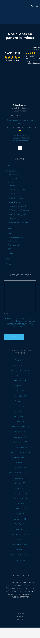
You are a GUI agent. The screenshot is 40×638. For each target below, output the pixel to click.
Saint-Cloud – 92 (20, 519)
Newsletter (12, 219)
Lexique (10, 253)
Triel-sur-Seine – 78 (20, 545)
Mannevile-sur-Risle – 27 (20, 457)
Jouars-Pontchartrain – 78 (20, 427)
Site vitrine (13, 186)
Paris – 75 (20, 488)
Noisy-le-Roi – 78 (20, 478)
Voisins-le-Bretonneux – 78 (20, 555)
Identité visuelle (13, 178)
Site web (11, 182)
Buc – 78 (20, 375)
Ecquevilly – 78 (20, 396)
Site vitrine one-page (17, 189)
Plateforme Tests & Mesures (18, 223)
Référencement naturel (17, 206)
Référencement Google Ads (19, 210)
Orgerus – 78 (20, 483)
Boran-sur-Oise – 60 (20, 365)
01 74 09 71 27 (24, 115)
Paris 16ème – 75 (20, 493)
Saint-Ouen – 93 (20, 529)
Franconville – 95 (20, 411)
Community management (17, 215)
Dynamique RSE (14, 245)
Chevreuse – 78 (20, 381)
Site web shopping (16, 198)
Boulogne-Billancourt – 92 (20, 370)
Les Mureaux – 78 (20, 442)
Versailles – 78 (20, 550)
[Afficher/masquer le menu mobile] (37, 6)
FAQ (9, 249)
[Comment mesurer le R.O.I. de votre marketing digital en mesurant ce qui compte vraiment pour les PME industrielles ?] (20, 281)
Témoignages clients (15, 237)
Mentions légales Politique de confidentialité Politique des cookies (20, 138)
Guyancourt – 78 (20, 422)
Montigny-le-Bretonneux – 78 (20, 473)
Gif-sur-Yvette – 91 (20, 416)
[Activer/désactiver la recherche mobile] (32, 6)
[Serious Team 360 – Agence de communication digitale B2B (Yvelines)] (20, 90)
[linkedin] (20, 148)
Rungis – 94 (20, 514)
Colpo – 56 (20, 391)
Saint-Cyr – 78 (20, 524)
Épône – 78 (20, 406)
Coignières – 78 (20, 386)
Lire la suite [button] (30, 66)
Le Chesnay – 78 (20, 437)
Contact (8, 264)
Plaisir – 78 (20, 504)
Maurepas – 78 (20, 468)
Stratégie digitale (14, 174)
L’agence (9, 234)
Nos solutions (11, 171)
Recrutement (12, 241)
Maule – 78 (20, 463)
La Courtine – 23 (20, 432)
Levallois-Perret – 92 (20, 447)
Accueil (8, 166)
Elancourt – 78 (20, 401)
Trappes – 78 (20, 539)
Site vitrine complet (17, 193)
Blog (7, 259)
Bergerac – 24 (20, 360)
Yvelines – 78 (20, 560)
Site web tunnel (14, 202)
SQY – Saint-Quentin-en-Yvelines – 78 (20, 534)
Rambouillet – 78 (20, 509)
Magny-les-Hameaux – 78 (20, 452)
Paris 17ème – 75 (20, 498)
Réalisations (10, 228)
